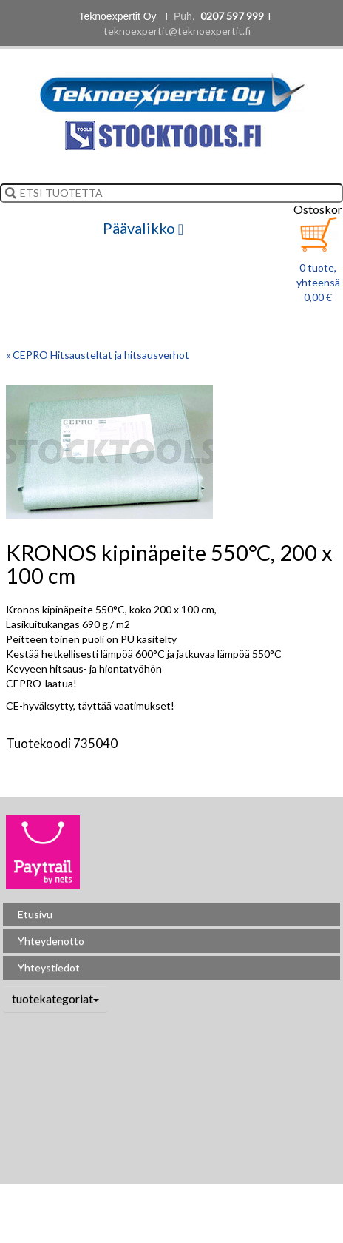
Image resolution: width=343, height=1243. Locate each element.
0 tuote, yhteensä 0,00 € (318, 282)
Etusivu (35, 914)
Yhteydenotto (51, 940)
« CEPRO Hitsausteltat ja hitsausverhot (97, 354)
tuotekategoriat (55, 998)
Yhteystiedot (49, 967)
